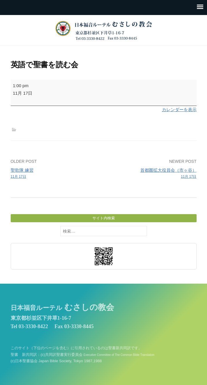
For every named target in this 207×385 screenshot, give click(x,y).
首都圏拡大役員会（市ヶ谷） (151, 174)
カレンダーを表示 (179, 109)
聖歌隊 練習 (55, 174)
